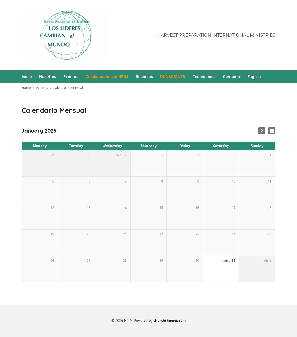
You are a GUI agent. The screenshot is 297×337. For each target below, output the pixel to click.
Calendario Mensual (68, 88)
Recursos (144, 77)
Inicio (27, 77)
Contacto (231, 77)
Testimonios (204, 77)
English (254, 77)
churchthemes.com (169, 321)
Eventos (71, 77)
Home (26, 88)
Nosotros (47, 77)
